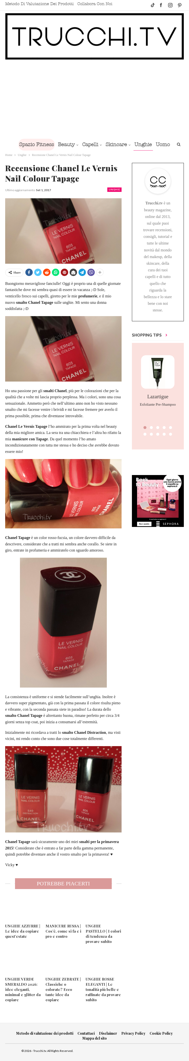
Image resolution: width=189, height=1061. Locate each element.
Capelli (99, 144)
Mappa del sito (94, 1038)
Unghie (154, 144)
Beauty (74, 144)
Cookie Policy (161, 1033)
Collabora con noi (94, 4)
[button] (144, 427)
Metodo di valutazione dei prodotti (39, 4)
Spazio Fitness (43, 144)
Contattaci (86, 1033)
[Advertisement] (94, 99)
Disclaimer (108, 1033)
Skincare (126, 144)
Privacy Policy (133, 1033)
